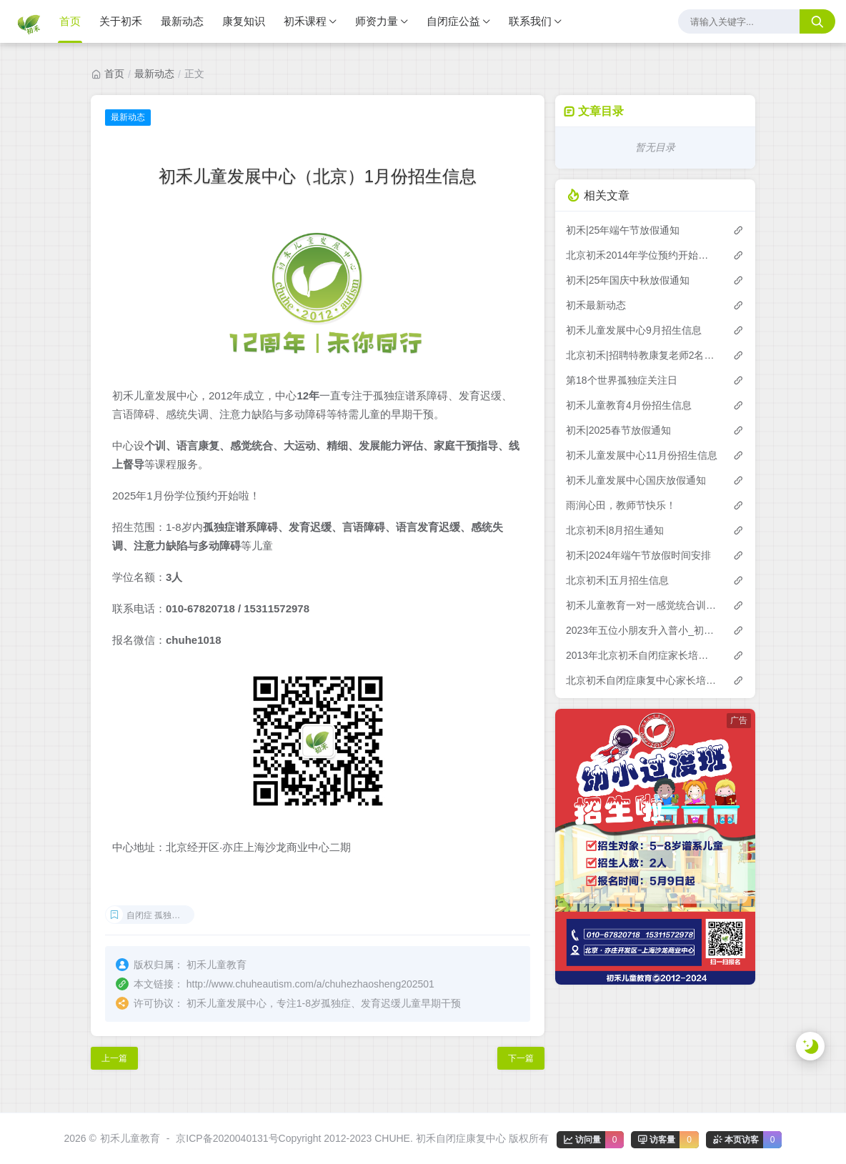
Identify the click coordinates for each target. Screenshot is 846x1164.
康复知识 (243, 21)
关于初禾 (120, 21)
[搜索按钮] (817, 21)
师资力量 (376, 21)
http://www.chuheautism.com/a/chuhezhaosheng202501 (310, 984)
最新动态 (182, 21)
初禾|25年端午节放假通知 (623, 230)
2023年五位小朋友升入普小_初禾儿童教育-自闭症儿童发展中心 (642, 630)
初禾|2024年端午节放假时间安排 (638, 555)
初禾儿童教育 (130, 1138)
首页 (70, 21)
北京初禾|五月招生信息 (617, 580)
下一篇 (521, 1058)
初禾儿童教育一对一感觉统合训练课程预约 (642, 605)
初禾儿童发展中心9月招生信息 (634, 330)
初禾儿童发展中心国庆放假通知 (636, 480)
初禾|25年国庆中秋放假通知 (628, 280)
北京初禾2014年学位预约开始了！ (642, 255)
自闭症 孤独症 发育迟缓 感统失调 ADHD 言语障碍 (160, 915)
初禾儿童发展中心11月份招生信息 (641, 455)
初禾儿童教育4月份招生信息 (629, 405)
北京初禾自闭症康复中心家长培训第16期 (642, 680)
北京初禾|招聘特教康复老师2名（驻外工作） (642, 355)
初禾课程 (305, 21)
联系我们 (530, 21)
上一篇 (114, 1058)
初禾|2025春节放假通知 (618, 430)
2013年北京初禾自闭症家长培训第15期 (642, 655)
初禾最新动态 (596, 305)
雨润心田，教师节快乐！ (621, 505)
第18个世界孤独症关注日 (621, 380)
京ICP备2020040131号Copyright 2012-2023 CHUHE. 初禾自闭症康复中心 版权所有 (362, 1138)
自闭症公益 (453, 21)
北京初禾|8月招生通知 (615, 530)
